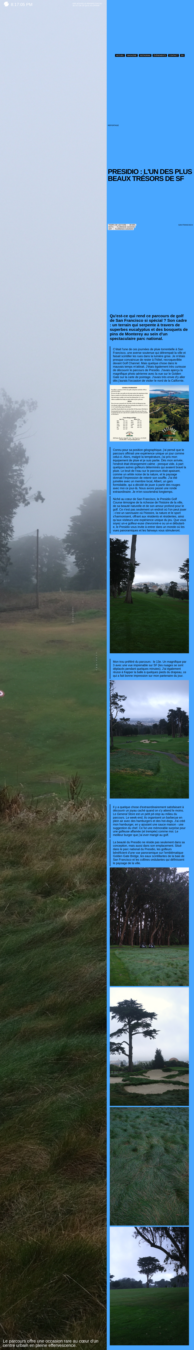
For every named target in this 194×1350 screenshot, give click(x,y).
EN (182, 55)
